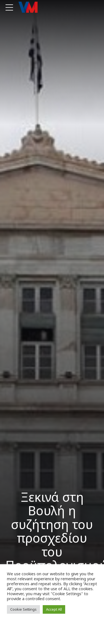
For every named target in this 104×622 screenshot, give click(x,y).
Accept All (54, 609)
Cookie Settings (23, 609)
